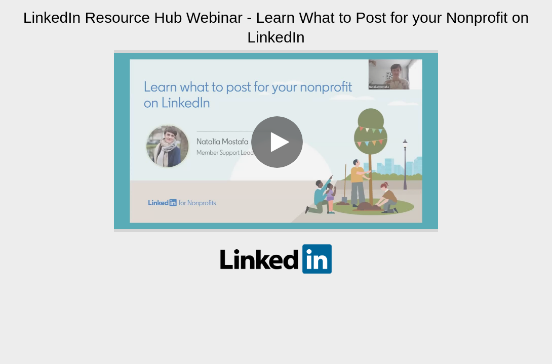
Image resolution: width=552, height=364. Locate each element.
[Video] (276, 141)
